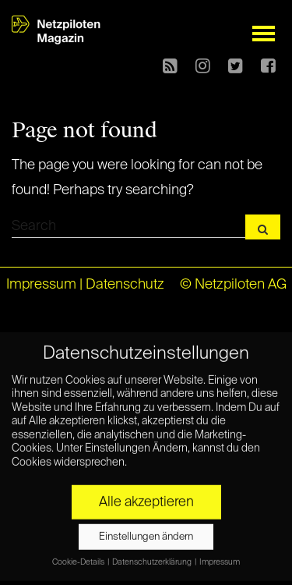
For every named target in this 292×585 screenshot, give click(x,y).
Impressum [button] (219, 553)
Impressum (41, 285)
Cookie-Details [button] (79, 553)
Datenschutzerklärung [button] (152, 553)
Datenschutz (125, 285)
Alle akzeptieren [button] (146, 493)
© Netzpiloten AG (233, 285)
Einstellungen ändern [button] (146, 528)
